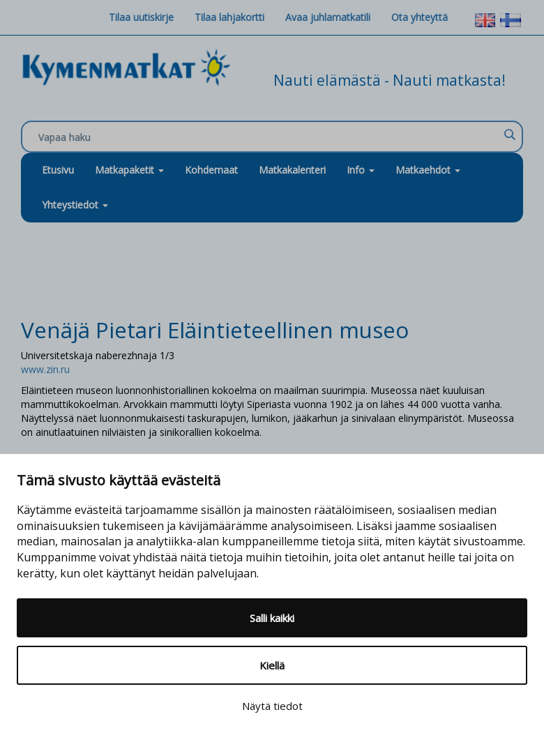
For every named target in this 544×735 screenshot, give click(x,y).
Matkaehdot (427, 169)
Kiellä (272, 665)
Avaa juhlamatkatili (327, 17)
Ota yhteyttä (419, 17)
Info (361, 169)
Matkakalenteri (292, 169)
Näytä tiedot (272, 706)
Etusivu (58, 169)
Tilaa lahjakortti (229, 17)
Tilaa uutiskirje (141, 17)
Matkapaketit (129, 169)
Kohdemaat (211, 169)
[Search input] (268, 137)
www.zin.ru (45, 369)
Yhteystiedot (75, 204)
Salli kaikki (272, 618)
